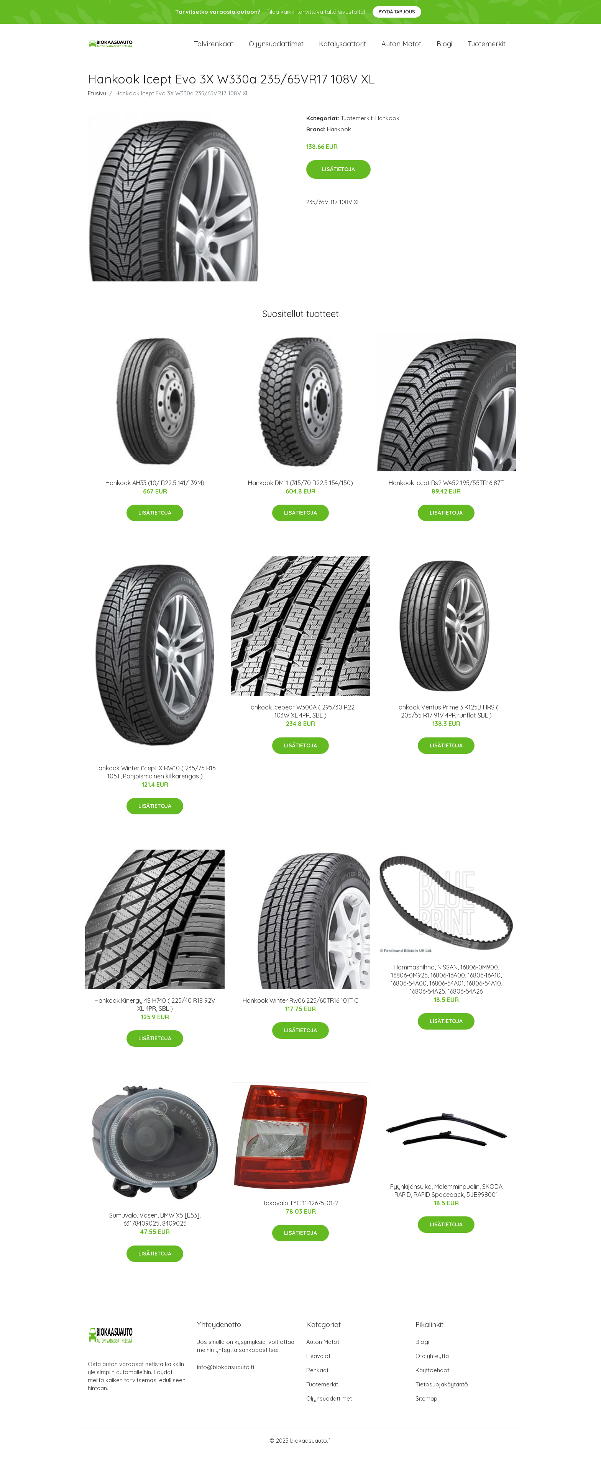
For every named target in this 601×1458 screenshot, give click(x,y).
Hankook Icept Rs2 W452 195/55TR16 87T (446, 486)
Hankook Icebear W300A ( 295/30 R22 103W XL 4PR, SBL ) (300, 715)
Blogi (444, 45)
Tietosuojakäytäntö (441, 1388)
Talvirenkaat (213, 45)
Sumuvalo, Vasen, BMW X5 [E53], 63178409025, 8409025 (154, 1223)
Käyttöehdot (432, 1374)
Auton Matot (322, 1346)
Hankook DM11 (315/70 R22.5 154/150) (300, 486)
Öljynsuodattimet (276, 45)
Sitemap (426, 1402)
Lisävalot (318, 1360)
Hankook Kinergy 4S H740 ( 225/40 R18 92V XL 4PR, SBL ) (154, 1008)
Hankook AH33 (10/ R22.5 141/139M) (154, 486)
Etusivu (97, 97)
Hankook (387, 122)
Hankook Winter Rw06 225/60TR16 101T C (300, 1004)
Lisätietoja (338, 173)
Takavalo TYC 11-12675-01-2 (300, 1207)
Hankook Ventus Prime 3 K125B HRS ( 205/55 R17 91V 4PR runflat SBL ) (446, 715)
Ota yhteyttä (432, 1360)
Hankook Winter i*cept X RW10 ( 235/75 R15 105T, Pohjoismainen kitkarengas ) (155, 776)
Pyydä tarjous (397, 12)
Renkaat (317, 1374)
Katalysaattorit (342, 45)
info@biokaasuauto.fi (225, 1371)
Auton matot (401, 45)
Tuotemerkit (487, 45)
